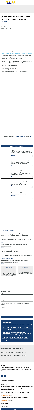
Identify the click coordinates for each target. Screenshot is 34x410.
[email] (17, 406)
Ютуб (25, 136)
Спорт (13, 155)
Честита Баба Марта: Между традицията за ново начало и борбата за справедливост (16, 255)
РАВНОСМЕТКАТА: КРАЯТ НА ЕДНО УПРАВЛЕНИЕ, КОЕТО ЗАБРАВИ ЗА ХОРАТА (15, 393)
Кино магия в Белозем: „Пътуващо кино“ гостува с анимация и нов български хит (15, 261)
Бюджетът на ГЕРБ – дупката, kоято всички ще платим (14, 329)
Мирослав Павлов (9, 286)
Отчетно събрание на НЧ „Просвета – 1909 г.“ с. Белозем (15, 327)
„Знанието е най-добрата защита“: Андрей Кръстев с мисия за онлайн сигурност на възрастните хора (20, 162)
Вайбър (21, 136)
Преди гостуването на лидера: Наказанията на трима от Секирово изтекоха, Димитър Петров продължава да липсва (21, 151)
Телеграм (17, 136)
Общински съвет (16, 176)
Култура (14, 195)
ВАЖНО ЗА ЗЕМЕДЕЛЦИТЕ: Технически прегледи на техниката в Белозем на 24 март (16, 250)
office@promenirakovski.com (19, 372)
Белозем (4, 21)
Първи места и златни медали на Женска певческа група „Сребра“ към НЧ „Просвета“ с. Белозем (9, 274)
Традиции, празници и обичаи (7, 258)
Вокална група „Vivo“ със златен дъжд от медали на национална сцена (21, 193)
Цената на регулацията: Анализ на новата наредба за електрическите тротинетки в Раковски (14, 398)
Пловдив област (16, 165)
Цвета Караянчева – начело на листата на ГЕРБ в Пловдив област (25, 273)
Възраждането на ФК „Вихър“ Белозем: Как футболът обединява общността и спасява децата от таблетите (21, 183)
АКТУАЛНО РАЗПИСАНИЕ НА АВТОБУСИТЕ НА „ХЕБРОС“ (17, 324)
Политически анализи (5, 395)
